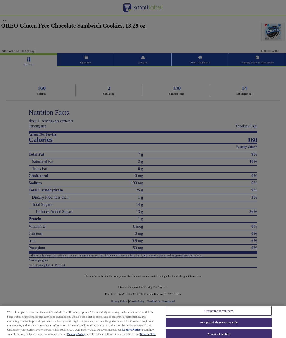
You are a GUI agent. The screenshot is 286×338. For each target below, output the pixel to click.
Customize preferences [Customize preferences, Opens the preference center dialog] (218, 315)
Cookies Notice (131, 334)
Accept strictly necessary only (219, 327)
